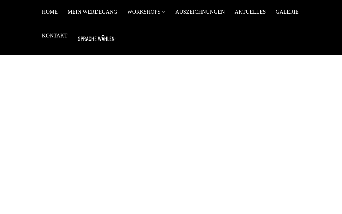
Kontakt (54, 36)
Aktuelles (250, 12)
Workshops (143, 12)
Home (50, 12)
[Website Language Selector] (96, 38)
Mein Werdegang (93, 12)
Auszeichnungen (200, 12)
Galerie (287, 12)
